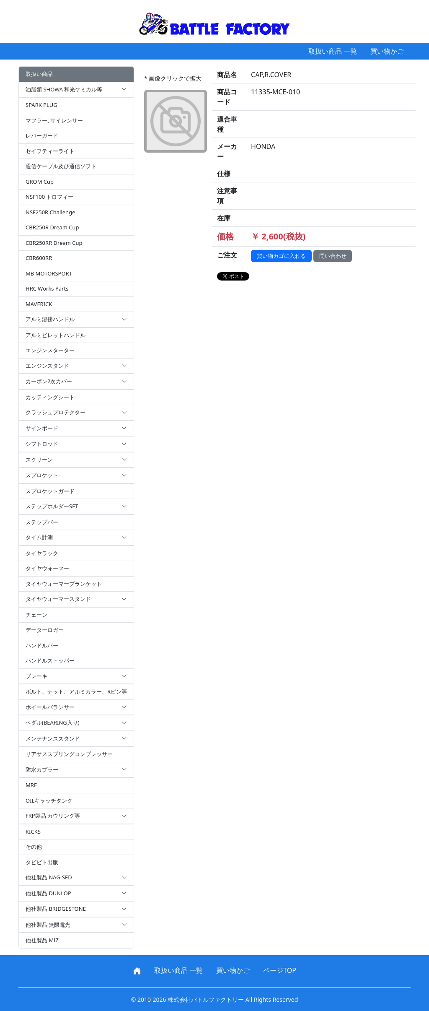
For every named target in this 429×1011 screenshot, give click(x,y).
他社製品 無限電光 (76, 925)
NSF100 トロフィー (49, 196)
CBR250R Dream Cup (52, 227)
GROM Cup (40, 181)
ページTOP (279, 970)
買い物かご (387, 51)
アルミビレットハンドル (55, 335)
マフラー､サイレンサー (54, 120)
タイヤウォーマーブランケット (64, 583)
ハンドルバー (42, 645)
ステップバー (42, 522)
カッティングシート (50, 397)
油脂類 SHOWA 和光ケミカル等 (76, 90)
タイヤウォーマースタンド (76, 599)
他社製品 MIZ (42, 940)
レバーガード (42, 135)
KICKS (33, 831)
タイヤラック (42, 553)
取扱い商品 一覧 (332, 51)
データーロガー (45, 630)
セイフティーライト (50, 151)
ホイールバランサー (76, 707)
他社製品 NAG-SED (76, 877)
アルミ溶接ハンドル (76, 319)
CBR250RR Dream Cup (54, 243)
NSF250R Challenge (50, 212)
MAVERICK (39, 304)
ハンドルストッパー (50, 660)
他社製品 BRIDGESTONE (76, 909)
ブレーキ (76, 676)
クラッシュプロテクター (76, 412)
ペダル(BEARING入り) (76, 723)
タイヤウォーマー (47, 568)
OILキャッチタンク (49, 800)
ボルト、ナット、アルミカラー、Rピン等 (76, 691)
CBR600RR (39, 258)
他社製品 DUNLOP (76, 893)
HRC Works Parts (47, 288)
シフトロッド (76, 444)
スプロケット (76, 475)
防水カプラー (76, 770)
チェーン (36, 615)
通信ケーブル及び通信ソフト (61, 166)
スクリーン (76, 460)
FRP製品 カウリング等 (76, 816)
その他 (34, 846)
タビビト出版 (42, 862)
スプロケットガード (50, 491)
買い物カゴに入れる (281, 256)
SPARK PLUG (41, 105)
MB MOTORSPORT (49, 273)
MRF (31, 785)
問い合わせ (332, 256)
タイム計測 (76, 537)
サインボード (76, 428)
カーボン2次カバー (76, 381)
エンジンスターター (50, 350)
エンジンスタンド (76, 366)
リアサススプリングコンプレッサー (69, 754)
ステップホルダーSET (76, 506)
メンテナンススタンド (76, 739)
